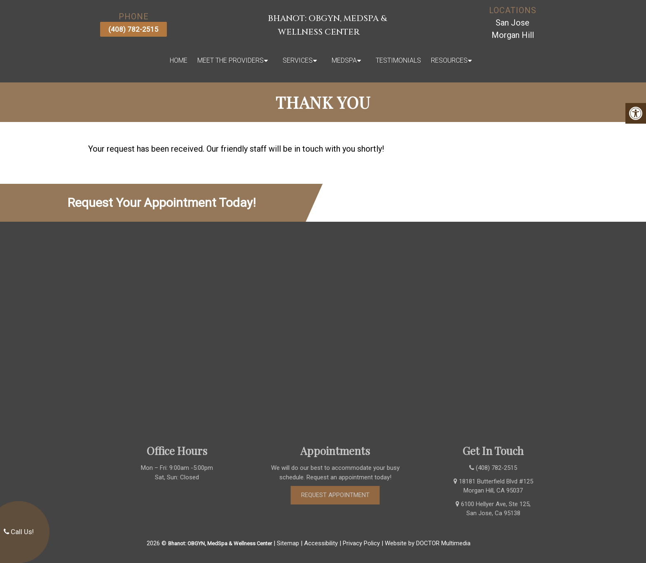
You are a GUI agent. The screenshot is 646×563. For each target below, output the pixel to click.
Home (178, 60)
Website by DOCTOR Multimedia (427, 543)
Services (298, 60)
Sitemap (288, 543)
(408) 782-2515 (133, 29)
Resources (449, 60)
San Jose (512, 23)
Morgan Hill (513, 35)
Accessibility (321, 543)
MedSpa (344, 60)
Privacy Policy (361, 543)
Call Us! (19, 532)
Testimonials (398, 60)
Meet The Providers (230, 60)
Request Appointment (347, 495)
